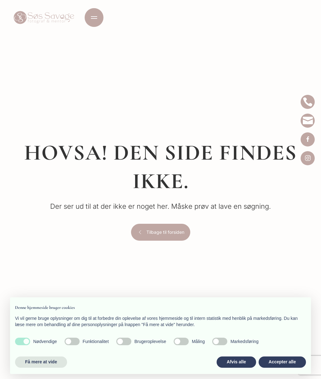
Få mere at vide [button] (41, 361)
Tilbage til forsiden (160, 232)
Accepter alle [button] (282, 361)
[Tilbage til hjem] (44, 17)
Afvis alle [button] (236, 361)
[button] (94, 17)
